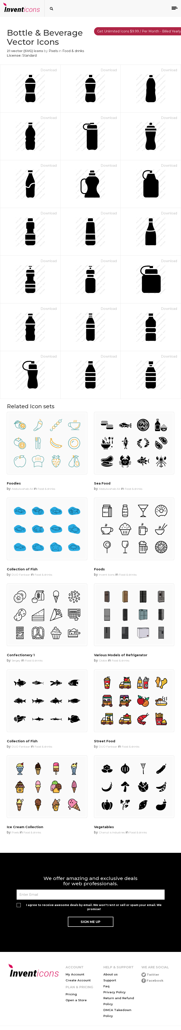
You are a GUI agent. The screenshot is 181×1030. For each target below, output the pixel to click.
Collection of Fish (22, 569)
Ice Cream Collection (25, 827)
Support (109, 980)
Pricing (71, 994)
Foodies (14, 483)
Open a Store (76, 1000)
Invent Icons (107, 574)
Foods (99, 569)
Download (49, 70)
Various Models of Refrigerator (120, 655)
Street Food (104, 741)
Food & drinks (73, 51)
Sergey (16, 660)
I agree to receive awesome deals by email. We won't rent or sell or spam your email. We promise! (94, 907)
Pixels (53, 51)
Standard (29, 55)
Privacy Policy (114, 992)
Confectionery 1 (21, 655)
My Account (75, 974)
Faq (106, 986)
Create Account (78, 980)
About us (110, 974)
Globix (103, 660)
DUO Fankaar (21, 574)
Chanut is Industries (112, 832)
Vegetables (104, 827)
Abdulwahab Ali (22, 488)
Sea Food (102, 483)
